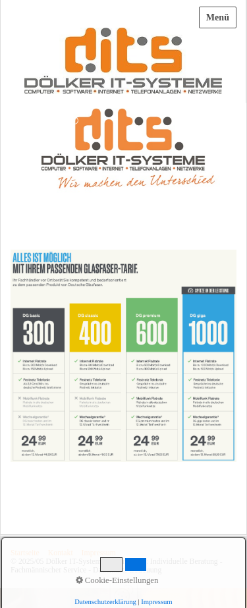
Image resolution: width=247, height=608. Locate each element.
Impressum (99, 553)
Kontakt (60, 553)
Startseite (25, 553)
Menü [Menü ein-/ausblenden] (217, 17)
